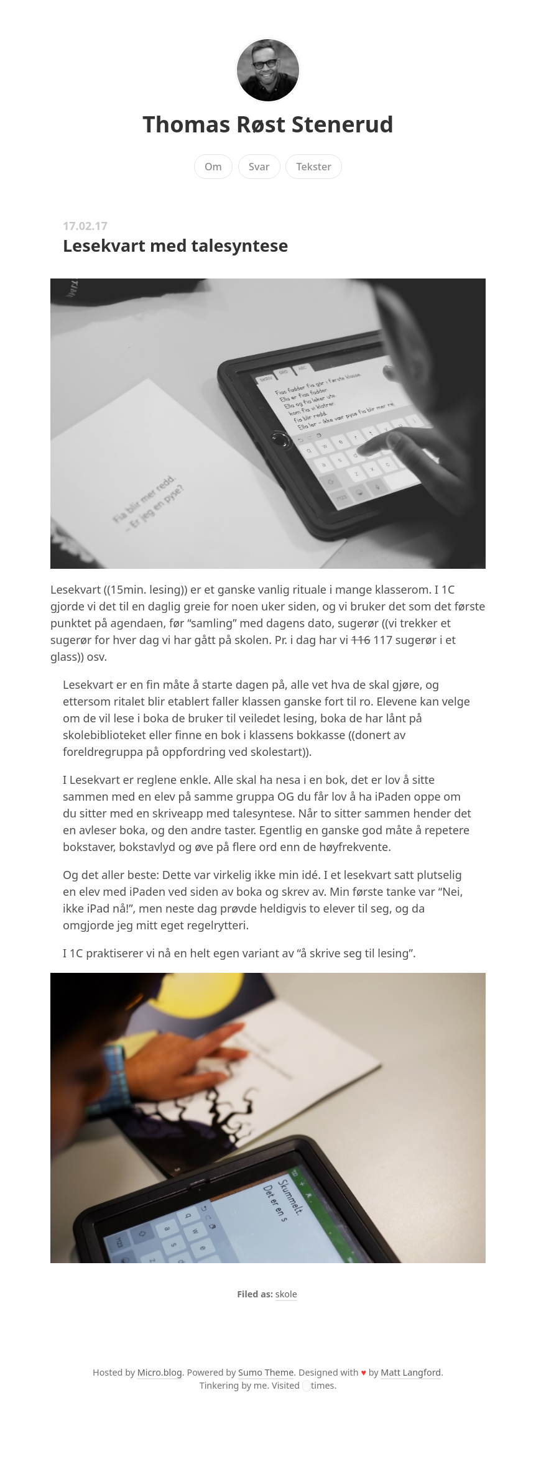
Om (213, 166)
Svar (259, 166)
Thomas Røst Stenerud (268, 124)
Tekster (314, 166)
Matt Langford (411, 1372)
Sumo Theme (265, 1372)
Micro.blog (159, 1372)
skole (286, 1294)
